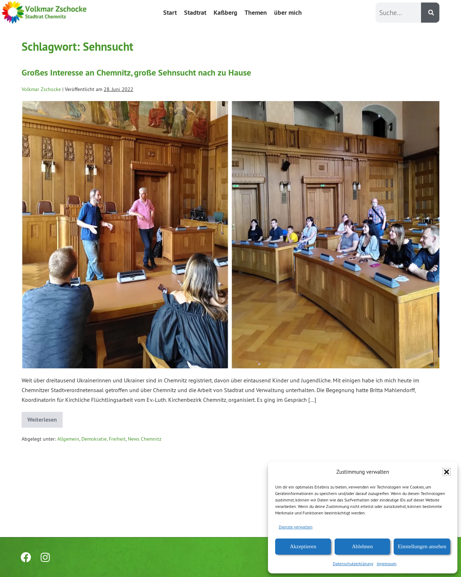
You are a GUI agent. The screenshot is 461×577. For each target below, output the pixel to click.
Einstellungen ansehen (422, 546)
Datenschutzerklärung (353, 563)
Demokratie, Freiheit (103, 439)
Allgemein (68, 439)
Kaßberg (225, 12)
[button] (446, 472)
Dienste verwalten (296, 527)
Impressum (387, 563)
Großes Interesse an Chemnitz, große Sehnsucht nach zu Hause (136, 72)
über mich (288, 12)
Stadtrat (195, 12)
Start (170, 12)
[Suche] (430, 13)
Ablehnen (362, 546)
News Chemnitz (144, 439)
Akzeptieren (303, 546)
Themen (256, 12)
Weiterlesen (45, 417)
